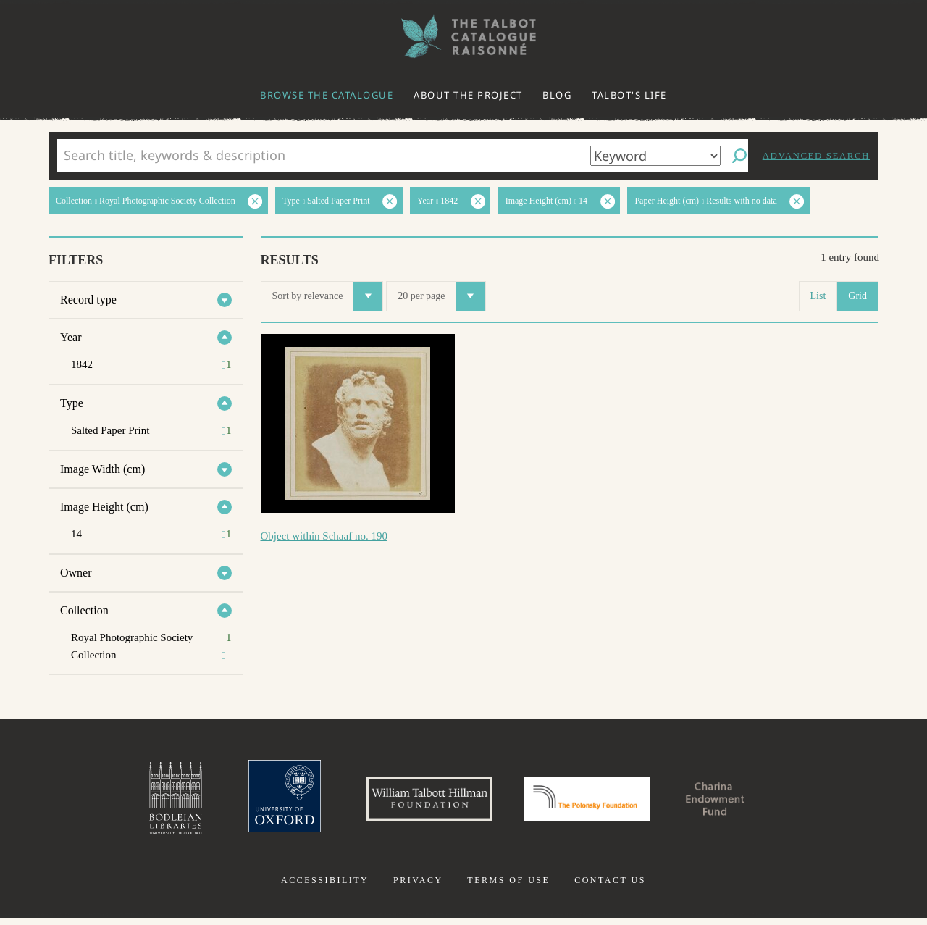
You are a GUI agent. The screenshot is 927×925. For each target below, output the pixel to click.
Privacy (418, 887)
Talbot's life (629, 94)
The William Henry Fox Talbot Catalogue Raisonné (463, 36)
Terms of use (508, 887)
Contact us (610, 887)
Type (71, 403)
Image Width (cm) (102, 469)
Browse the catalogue (326, 94)
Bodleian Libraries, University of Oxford (143, 802)
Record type (88, 299)
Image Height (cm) (104, 507)
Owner (76, 572)
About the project (468, 94)
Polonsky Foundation (593, 802)
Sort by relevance (327, 296)
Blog (556, 94)
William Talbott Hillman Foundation (416, 802)
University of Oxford (258, 802)
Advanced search (816, 155)
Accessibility (325, 887)
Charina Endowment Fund (740, 802)
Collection (84, 610)
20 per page (441, 296)
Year (70, 337)
